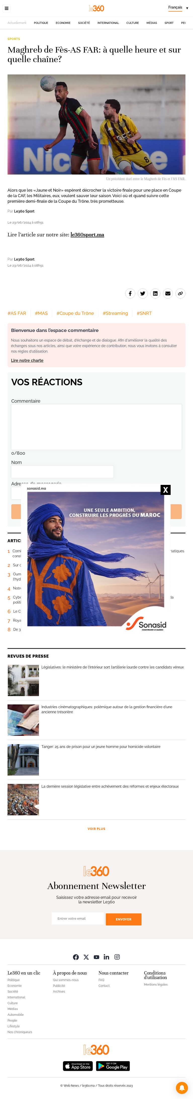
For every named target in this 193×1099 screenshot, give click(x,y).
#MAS (41, 313)
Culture (132, 23)
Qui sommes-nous (66, 980)
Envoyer (123, 919)
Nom (16, 462)
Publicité (59, 986)
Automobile (16, 1015)
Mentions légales (156, 984)
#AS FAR (17, 313)
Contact (104, 986)
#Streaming (115, 313)
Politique (41, 23)
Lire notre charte (27, 360)
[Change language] (178, 8)
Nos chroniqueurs (20, 1032)
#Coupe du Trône (75, 313)
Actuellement (17, 23)
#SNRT (144, 313)
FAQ (101, 980)
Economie (63, 23)
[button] (182, 1088)
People (12, 1020)
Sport (169, 23)
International (108, 23)
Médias (152, 23)
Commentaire (25, 401)
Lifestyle (14, 1026)
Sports (14, 39)
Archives (59, 991)
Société (84, 23)
